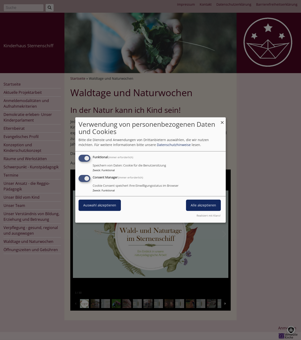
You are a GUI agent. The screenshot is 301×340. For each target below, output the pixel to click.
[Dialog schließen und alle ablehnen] (222, 120)
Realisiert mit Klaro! (209, 215)
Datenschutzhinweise (174, 144)
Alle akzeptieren (203, 205)
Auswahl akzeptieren (99, 205)
